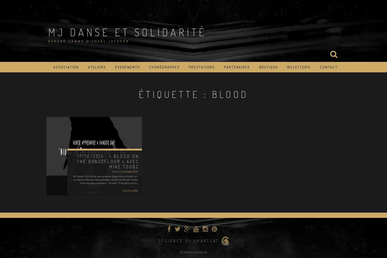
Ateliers (97, 67)
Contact (329, 67)
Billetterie (299, 67)
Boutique (268, 67)
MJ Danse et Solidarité (127, 32)
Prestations (202, 67)
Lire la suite (130, 191)
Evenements (127, 67)
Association (66, 67)
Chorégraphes (164, 67)
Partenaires (237, 67)
